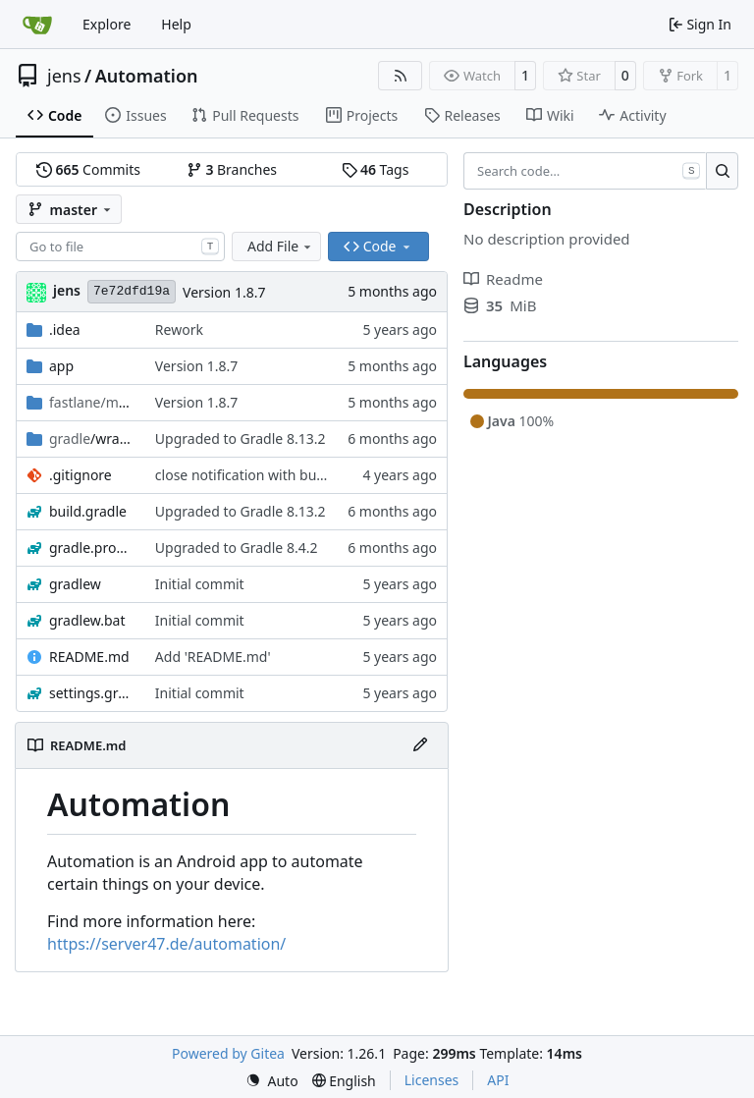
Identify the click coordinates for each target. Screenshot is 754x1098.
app (61, 366)
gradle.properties (92, 547)
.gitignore (80, 475)
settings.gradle (92, 693)
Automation (146, 75)
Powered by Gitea (228, 1053)
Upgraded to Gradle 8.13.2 (240, 438)
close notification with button (249, 475)
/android (92, 402)
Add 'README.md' (213, 656)
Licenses (431, 1080)
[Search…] (722, 171)
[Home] (37, 24)
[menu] (271, 1080)
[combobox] (120, 246)
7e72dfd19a (131, 291)
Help (176, 24)
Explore (106, 24)
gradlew (75, 584)
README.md (89, 656)
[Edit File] (420, 745)
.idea (65, 329)
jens (64, 75)
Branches (232, 169)
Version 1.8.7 (224, 292)
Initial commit (199, 584)
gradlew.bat (87, 620)
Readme (503, 279)
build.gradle (88, 511)
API (498, 1080)
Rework (179, 329)
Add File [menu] (280, 246)
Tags (375, 169)
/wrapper (92, 438)
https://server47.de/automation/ (166, 944)
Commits (88, 169)
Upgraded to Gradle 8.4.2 (236, 547)
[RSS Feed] (400, 75)
